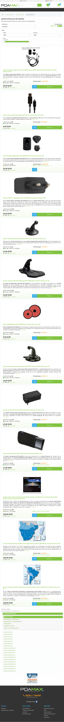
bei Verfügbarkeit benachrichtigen (41, 165)
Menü (3, 9)
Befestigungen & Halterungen (11, 619)
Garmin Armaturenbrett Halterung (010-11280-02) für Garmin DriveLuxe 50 (26, 281)
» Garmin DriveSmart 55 (9, 661)
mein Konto (23, 0)
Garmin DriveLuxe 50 (30, 14)
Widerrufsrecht (47, 712)
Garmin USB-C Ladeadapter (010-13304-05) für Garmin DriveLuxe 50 (24, 198)
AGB (45, 710)
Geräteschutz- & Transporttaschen (12, 621)
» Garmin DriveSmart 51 (9, 659)
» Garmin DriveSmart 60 (9, 664)
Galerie (53, 26)
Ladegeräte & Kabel (9, 625)
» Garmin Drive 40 (7, 632)
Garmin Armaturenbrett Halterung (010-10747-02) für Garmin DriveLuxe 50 (26, 366)
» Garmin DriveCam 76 (9, 652)
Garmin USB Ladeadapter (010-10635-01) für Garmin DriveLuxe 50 (23, 156)
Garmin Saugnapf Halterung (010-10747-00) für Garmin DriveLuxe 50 (24, 238)
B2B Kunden (49, 0)
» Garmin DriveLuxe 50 (9, 613)
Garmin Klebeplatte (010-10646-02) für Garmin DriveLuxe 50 (21, 324)
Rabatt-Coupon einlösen (7, 710)
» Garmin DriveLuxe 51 (9, 655)
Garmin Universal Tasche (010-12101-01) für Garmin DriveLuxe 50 (23, 410)
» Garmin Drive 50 (7, 634)
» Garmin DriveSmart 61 (9, 666)
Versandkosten (12, 87)
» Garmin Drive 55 (7, 641)
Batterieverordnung (49, 708)
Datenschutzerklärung (49, 713)
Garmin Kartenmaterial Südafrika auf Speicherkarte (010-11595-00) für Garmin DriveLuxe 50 (31, 543)
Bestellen (49, 86)
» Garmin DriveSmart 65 (9, 668)
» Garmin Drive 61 (7, 645)
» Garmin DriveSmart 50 (9, 657)
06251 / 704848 (33, 695)
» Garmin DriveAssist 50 (9, 648)
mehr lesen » (6, 78)
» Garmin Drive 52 (7, 639)
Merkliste (3, 708)
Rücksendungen (26, 713)
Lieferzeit (24, 712)
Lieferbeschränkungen (28, 710)
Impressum (47, 717)
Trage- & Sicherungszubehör (11, 628)
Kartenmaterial (7, 623)
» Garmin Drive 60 (7, 643)
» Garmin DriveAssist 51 (9, 650)
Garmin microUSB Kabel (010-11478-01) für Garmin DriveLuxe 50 (23, 115)
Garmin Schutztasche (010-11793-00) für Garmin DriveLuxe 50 (22, 453)
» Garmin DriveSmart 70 (9, 671)
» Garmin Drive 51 (7, 636)
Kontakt (46, 715)
